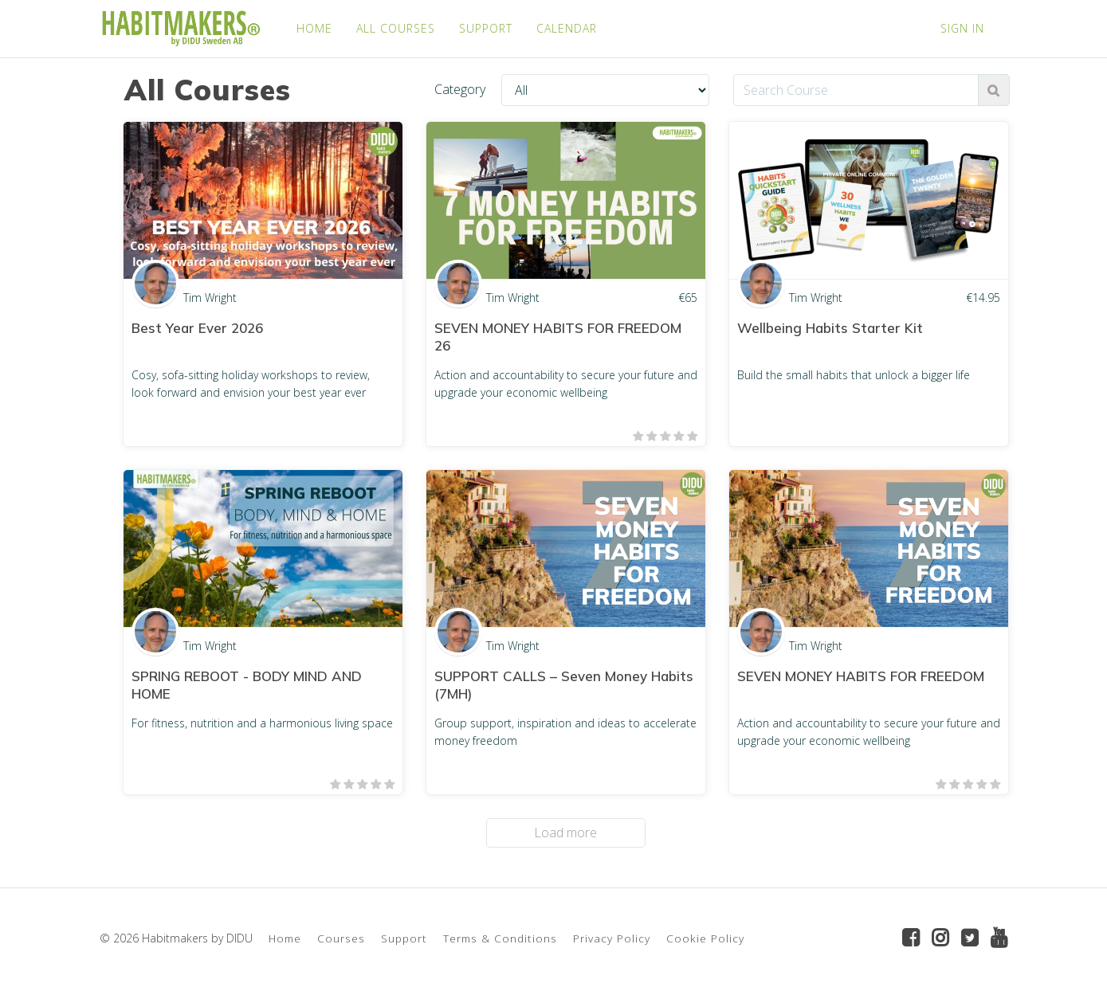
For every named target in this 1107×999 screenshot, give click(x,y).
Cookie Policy (705, 938)
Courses (341, 938)
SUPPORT (485, 28)
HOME (314, 28)
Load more (565, 832)
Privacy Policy (611, 938)
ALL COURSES (395, 28)
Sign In (962, 28)
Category (459, 89)
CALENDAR (566, 28)
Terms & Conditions (500, 938)
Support (404, 938)
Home (285, 938)
